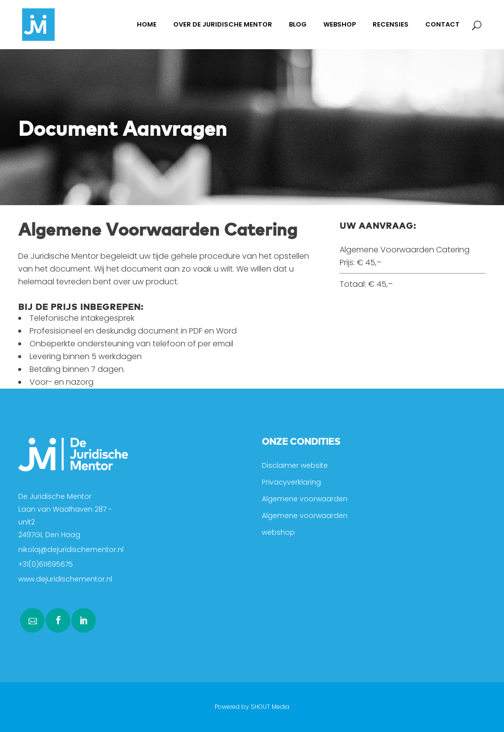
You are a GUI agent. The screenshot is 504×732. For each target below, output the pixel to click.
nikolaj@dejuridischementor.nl (71, 549)
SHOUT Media (270, 706)
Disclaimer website (295, 465)
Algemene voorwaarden (304, 499)
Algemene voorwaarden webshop (304, 524)
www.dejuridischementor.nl (65, 579)
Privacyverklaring (291, 482)
